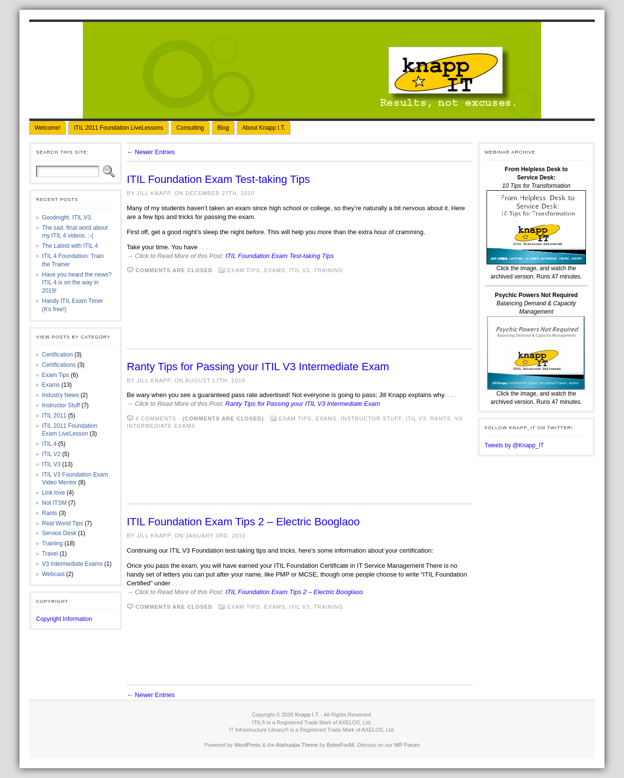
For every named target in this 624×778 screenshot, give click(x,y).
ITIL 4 (49, 443)
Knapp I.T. (307, 715)
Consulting (190, 127)
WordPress (247, 745)
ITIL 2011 (54, 415)
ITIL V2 (51, 454)
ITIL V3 (51, 464)
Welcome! (47, 127)
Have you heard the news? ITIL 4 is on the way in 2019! (77, 283)
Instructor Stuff (61, 405)
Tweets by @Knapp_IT (514, 445)
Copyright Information (64, 619)
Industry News (60, 395)
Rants (49, 513)
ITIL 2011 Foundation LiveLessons (118, 127)
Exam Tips (55, 375)
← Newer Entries (151, 152)
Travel (50, 553)
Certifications (59, 364)
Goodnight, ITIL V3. (67, 217)
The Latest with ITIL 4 (70, 245)
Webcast (53, 574)
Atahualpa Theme (297, 745)
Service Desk (59, 533)
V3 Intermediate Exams (72, 563)
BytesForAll (340, 745)
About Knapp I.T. (264, 127)
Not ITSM (54, 502)
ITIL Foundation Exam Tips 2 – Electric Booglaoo (243, 522)
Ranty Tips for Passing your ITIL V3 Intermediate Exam (258, 366)
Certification (57, 354)
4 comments (156, 418)
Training (52, 543)
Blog (223, 127)
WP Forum (406, 745)
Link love (53, 492)
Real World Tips (62, 523)
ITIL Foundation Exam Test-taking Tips (218, 179)
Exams (51, 384)
